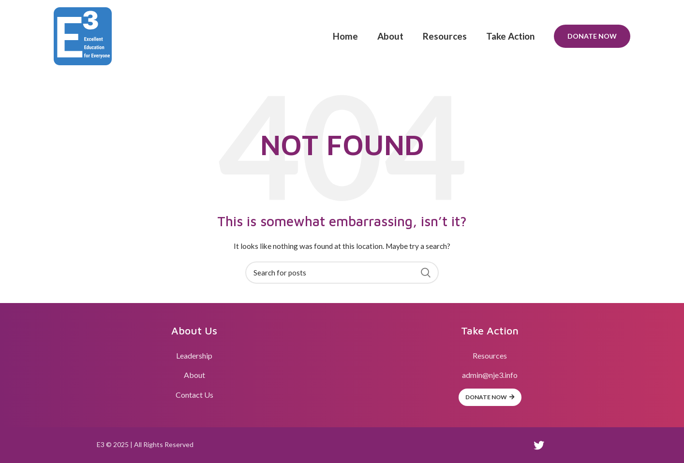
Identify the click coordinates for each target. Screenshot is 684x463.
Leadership (194, 355)
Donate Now (592, 36)
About (194, 374)
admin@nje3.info (490, 374)
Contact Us (194, 394)
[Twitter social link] (539, 445)
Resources (490, 355)
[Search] (342, 272)
